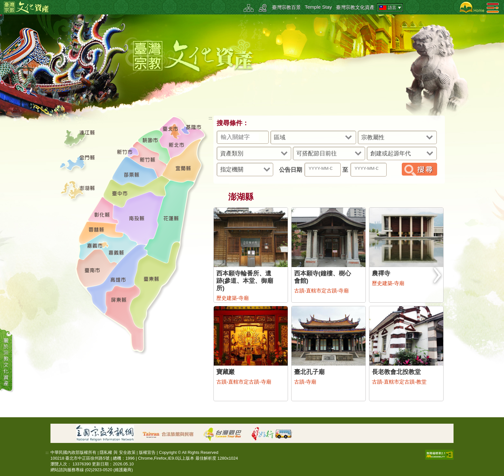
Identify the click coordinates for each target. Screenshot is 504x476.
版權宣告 (147, 452)
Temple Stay (318, 7)
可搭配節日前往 (316, 153)
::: (210, 118)
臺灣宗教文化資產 (355, 7)
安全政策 (127, 452)
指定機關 (231, 169)
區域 (279, 137)
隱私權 (106, 452)
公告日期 (290, 170)
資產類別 (231, 153)
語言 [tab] (390, 7)
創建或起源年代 (390, 153)
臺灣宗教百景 (286, 7)
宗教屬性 (372, 137)
